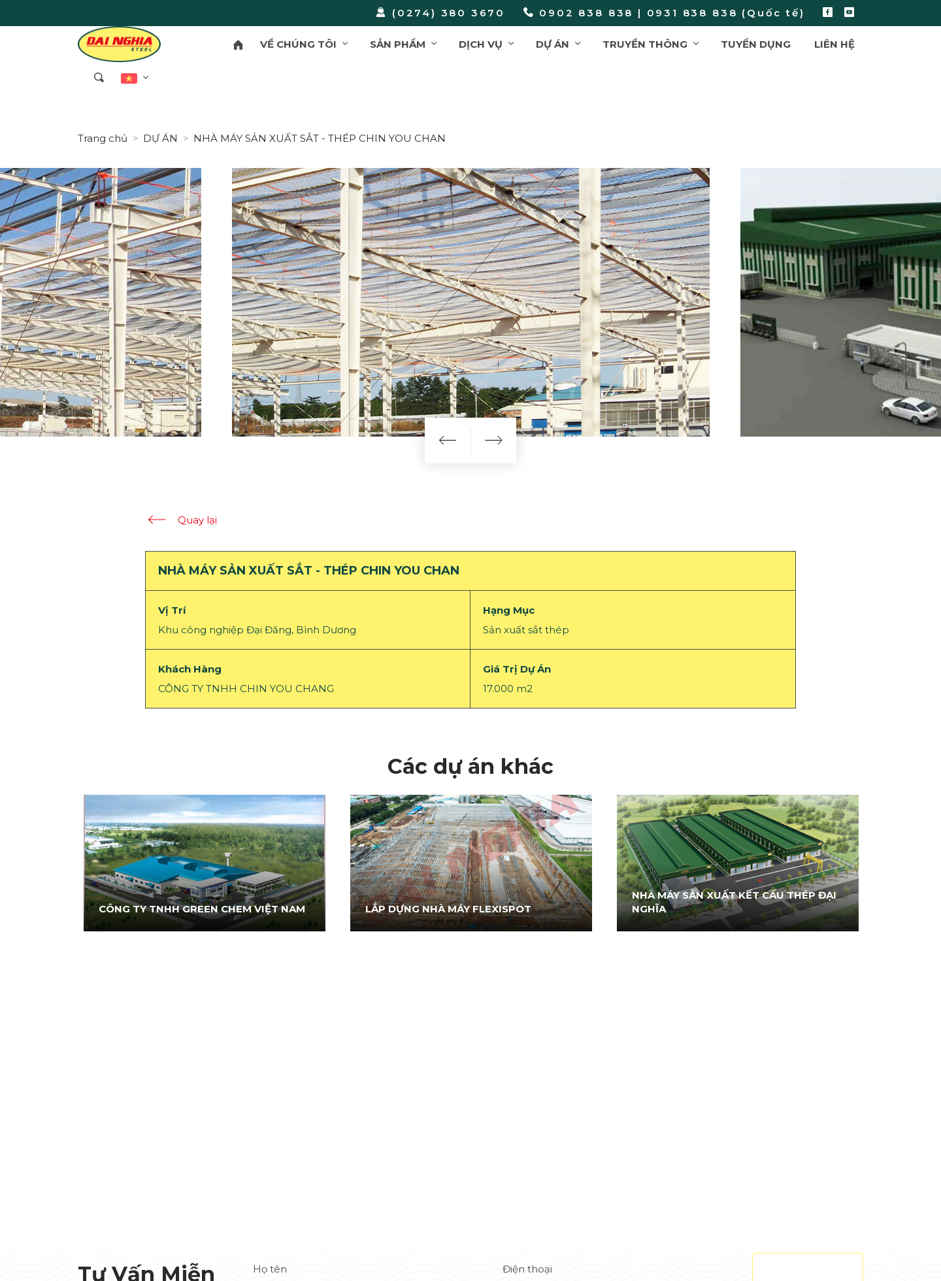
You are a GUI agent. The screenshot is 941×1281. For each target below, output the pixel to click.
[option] (204, 863)
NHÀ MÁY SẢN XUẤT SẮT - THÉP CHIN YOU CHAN (319, 138)
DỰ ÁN (160, 138)
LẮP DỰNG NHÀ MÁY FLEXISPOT (448, 909)
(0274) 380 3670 (440, 13)
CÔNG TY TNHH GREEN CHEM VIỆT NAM (202, 909)
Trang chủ (102, 138)
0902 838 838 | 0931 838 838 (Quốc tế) (664, 13)
